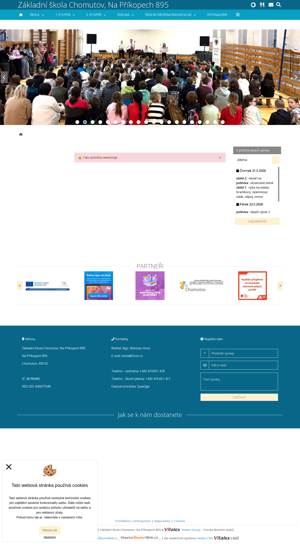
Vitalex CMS (205, 538)
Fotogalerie (217, 15)
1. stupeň (65, 15)
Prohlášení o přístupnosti (133, 521)
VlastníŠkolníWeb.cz (125, 538)
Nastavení (50, 537)
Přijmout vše (49, 530)
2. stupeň (96, 15)
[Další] (280, 285)
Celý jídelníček (257, 221)
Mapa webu (162, 521)
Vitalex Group (191, 530)
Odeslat (239, 397)
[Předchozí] (20, 285)
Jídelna (125, 15)
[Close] (220, 157)
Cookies (179, 521)
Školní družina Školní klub (170, 15)
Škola (37, 15)
